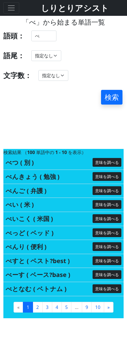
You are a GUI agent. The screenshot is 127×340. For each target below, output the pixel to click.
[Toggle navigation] (11, 8)
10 (97, 269)
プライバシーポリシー (36, 331)
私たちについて (27, 322)
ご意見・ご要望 (27, 314)
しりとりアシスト (75, 7)
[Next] (108, 269)
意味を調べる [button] (107, 124)
